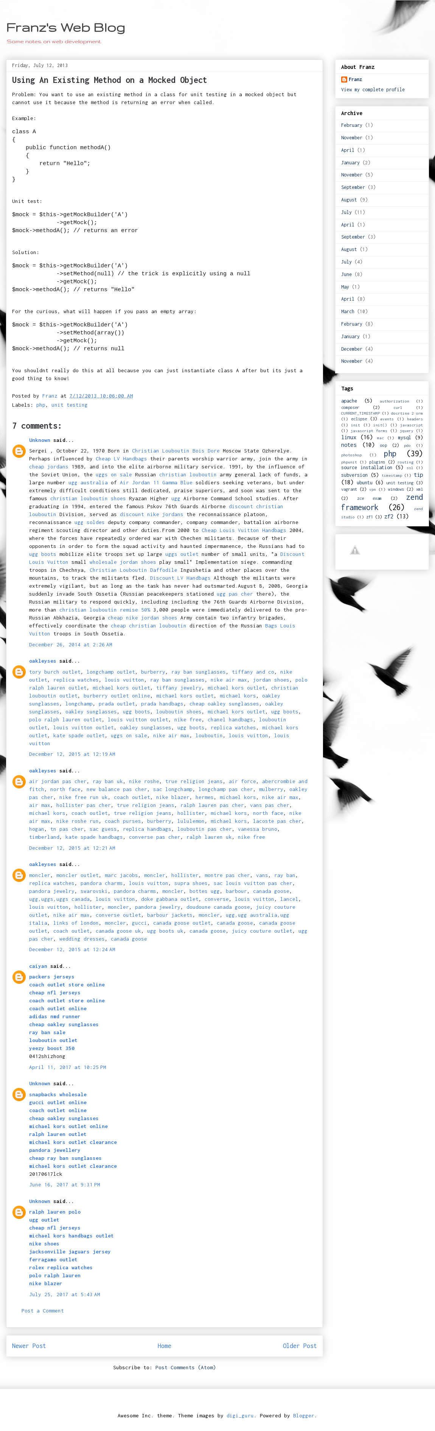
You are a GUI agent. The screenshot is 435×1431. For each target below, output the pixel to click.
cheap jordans (50, 466)
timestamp (392, 475)
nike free (188, 719)
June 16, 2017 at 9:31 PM (64, 1184)
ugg (175, 498)
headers (415, 419)
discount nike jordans (151, 514)
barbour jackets (170, 915)
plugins (377, 461)
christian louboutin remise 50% (104, 610)
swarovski (94, 891)
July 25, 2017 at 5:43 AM (64, 1294)
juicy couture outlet (262, 931)
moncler (39, 875)
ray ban (284, 875)
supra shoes (191, 883)
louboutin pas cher (204, 829)
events (387, 419)
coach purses (123, 821)
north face (65, 789)
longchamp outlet (111, 672)
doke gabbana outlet (170, 899)
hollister (191, 813)
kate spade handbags (94, 837)
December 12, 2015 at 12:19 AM (72, 754)
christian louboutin (188, 474)
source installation (366, 467)
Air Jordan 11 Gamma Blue (156, 482)
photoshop (351, 455)
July (346, 212)
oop (383, 445)
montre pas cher (227, 875)
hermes (205, 797)
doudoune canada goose (218, 907)
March (347, 311)
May (345, 287)
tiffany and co (253, 672)
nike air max (229, 680)
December (351, 349)
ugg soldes (90, 522)
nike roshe (144, 781)
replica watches (76, 680)
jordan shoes (271, 680)
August (349, 200)
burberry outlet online (117, 696)
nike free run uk (83, 797)
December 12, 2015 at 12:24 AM (72, 949)
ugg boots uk (165, 931)
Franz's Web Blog (65, 27)
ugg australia (88, 482)
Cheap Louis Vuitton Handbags (244, 530)
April (347, 150)
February (351, 125)
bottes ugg (205, 891)
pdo (407, 445)
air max (39, 805)
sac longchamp (173, 789)
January (350, 162)
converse (217, 899)
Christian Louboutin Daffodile (133, 570)
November (351, 137)
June (346, 274)
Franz (355, 79)
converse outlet (118, 915)
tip (418, 474)
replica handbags (147, 829)
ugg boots (42, 554)
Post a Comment (43, 1311)
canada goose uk (118, 931)
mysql (404, 437)
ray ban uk (108, 781)
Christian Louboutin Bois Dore (176, 451)
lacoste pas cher (277, 821)
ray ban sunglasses (198, 672)
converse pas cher (154, 837)
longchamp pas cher (226, 789)
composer (350, 407)
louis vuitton (124, 680)
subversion (354, 475)
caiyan (38, 966)
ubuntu (365, 482)
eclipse (359, 418)
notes (348, 445)
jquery (406, 430)
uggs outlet (182, 554)
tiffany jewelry (179, 688)
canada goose (271, 891)
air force (242, 781)
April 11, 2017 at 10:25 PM (67, 1067)
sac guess (103, 829)
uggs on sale (114, 474)
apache (349, 401)
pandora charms (102, 883)
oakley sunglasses (91, 711)
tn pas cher (67, 829)
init (355, 425)
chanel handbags (230, 719)
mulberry (271, 789)
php (40, 405)
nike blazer (173, 797)
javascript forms (369, 430)
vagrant (349, 489)
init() (380, 425)
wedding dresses (82, 939)
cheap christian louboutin (148, 626)
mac (380, 437)
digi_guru (240, 1415)
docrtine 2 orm (407, 413)
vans (262, 875)
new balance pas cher (117, 789)
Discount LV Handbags (180, 578)
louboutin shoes (179, 711)
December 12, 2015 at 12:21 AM (72, 848)
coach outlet (132, 797)
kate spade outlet (79, 735)
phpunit (349, 462)
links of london (76, 923)
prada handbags (162, 704)
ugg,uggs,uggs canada (59, 899)
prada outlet (117, 704)
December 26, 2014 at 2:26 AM (70, 644)
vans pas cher (269, 805)
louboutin (209, 735)
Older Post (300, 1345)
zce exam (369, 498)
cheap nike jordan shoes (142, 618)
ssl (410, 467)
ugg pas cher (235, 594)
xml (419, 489)
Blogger (303, 1415)
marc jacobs (121, 875)
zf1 (369, 516)
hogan (36, 829)
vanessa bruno (257, 829)
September (353, 187)
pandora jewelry (52, 891)
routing (405, 462)
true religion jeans (194, 781)
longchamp (79, 704)
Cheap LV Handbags (121, 459)
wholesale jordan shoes (123, 562)
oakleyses (42, 661)
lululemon (191, 821)
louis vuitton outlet (138, 719)
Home (164, 1345)
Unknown (39, 440)
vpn (372, 489)
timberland (44, 837)
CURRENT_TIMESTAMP (360, 413)
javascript (411, 425)
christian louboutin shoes (88, 498)
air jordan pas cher (58, 781)
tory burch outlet (55, 672)
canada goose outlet (182, 923)
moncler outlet (77, 875)
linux (348, 437)
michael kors (238, 696)
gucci (139, 923)
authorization (394, 401)
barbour (236, 891)
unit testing (69, 405)
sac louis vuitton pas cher (253, 883)
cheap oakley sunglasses (224, 704)
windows (396, 489)
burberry (153, 672)
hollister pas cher (83, 805)
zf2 (388, 516)
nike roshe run (77, 821)
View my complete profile (373, 89)
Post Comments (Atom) (185, 1367)
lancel (289, 899)
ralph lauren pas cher (212, 805)
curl (397, 407)
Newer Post (29, 1345)
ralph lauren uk (209, 837)
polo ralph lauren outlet (65, 719)
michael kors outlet (121, 688)
